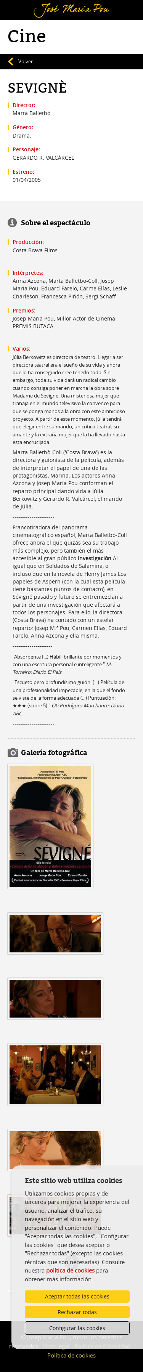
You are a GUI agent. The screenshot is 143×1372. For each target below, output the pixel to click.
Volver (25, 61)
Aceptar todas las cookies (77, 1296)
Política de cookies (71, 1355)
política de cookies (70, 1270)
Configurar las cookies (77, 1328)
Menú (17, 5)
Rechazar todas (77, 1312)
